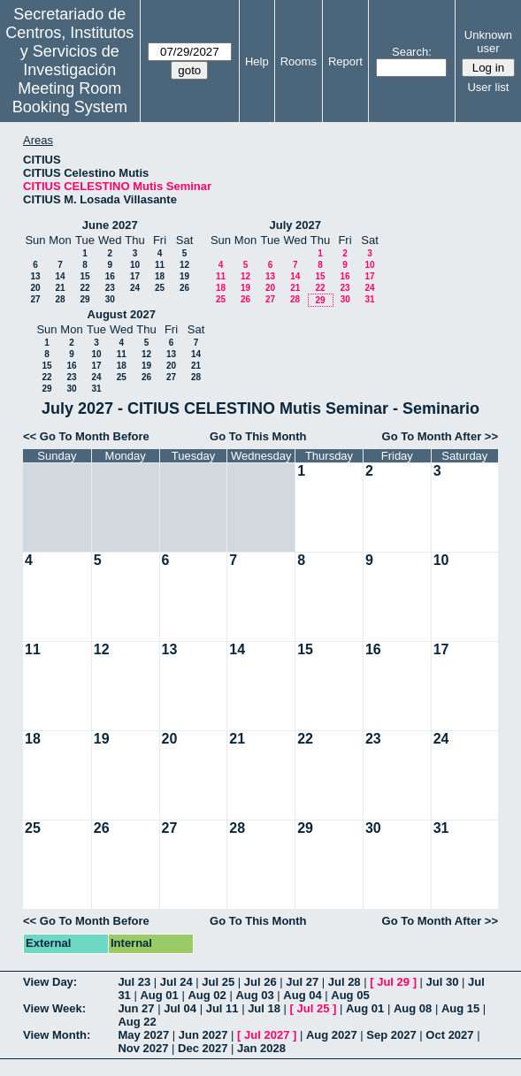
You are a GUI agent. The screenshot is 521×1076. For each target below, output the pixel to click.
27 (35, 299)
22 (84, 288)
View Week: (54, 1008)
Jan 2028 (261, 1048)
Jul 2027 (266, 1035)
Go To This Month (258, 436)
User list (488, 87)
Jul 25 (218, 981)
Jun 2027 (203, 1035)
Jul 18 (264, 1008)
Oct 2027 (449, 1035)
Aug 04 (302, 995)
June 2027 (110, 225)
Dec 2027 (202, 1048)
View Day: (50, 981)
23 (110, 288)
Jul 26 (260, 981)
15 (84, 276)
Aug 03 (254, 995)
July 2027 (295, 225)
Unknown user (488, 41)
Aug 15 (460, 1008)
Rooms (298, 61)
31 (369, 299)
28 (60, 299)
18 (160, 276)
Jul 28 (344, 981)
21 (60, 288)
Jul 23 (134, 981)
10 (135, 265)
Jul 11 (222, 1008)
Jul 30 (442, 981)
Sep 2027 (391, 1035)
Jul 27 (302, 981)
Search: (412, 51)
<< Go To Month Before (86, 436)
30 (110, 299)
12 (184, 265)
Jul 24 (176, 981)
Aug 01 (159, 995)
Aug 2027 (331, 1035)
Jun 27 (136, 1008)
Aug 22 (137, 1021)
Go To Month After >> (440, 436)
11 (160, 265)
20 (35, 288)
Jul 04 (180, 1008)
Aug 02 (207, 995)
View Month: (56, 1035)
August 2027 (122, 314)
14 (60, 276)
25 (160, 288)
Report (345, 61)
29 (84, 299)
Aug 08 (413, 1008)
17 (135, 276)
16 (110, 276)
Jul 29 (393, 981)
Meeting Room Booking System (69, 98)
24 (135, 288)
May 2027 (143, 1035)
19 (184, 276)
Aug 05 (350, 995)
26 (184, 288)
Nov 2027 (143, 1048)
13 (35, 276)
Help (257, 61)
